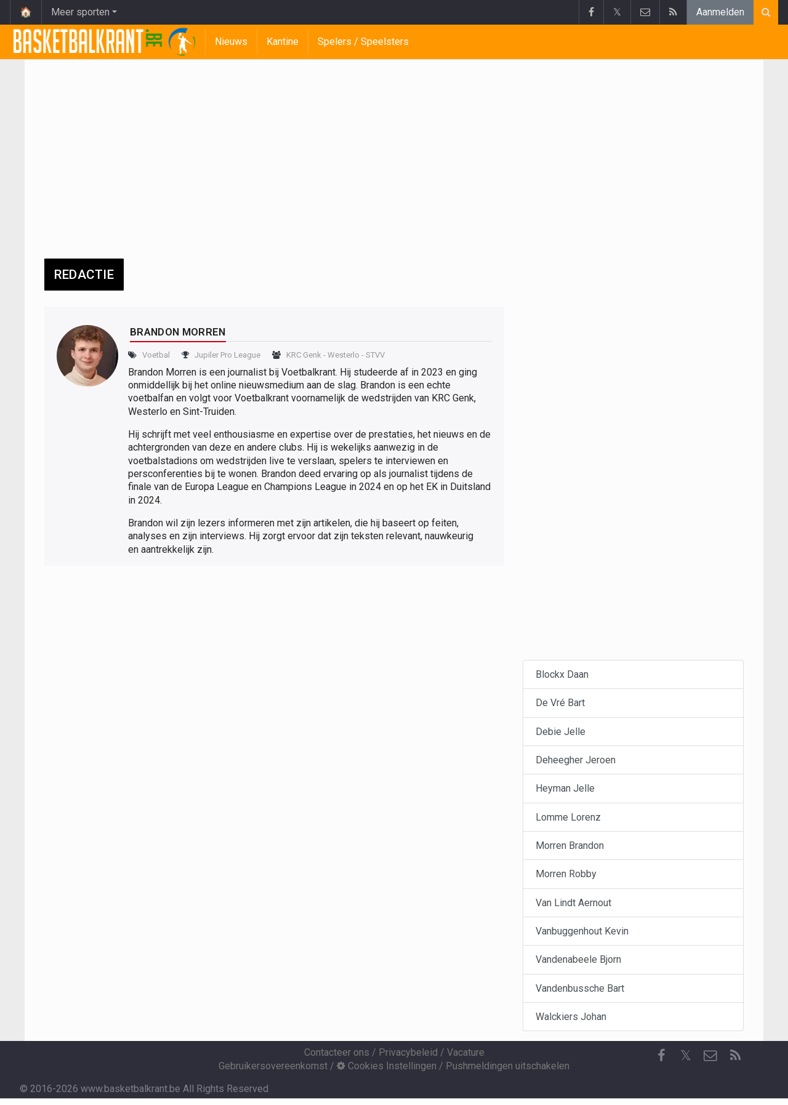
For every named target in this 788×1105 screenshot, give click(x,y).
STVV (375, 355)
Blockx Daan (562, 674)
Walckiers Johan (571, 1017)
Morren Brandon (570, 845)
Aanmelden (720, 12)
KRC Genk (303, 355)
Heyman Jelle (565, 788)
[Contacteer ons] (710, 1055)
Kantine (283, 41)
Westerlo (344, 355)
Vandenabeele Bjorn (578, 959)
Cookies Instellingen (386, 1066)
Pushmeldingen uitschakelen (507, 1066)
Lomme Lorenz (568, 817)
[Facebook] (661, 1055)
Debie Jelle (560, 731)
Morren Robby (566, 874)
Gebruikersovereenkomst (273, 1066)
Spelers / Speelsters (363, 41)
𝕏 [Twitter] (685, 1055)
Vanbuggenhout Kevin (582, 931)
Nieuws (231, 41)
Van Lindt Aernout (573, 903)
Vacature (465, 1052)
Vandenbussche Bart (580, 988)
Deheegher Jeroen (576, 760)
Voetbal (156, 355)
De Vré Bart (560, 703)
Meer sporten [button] (80, 12)
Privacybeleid (408, 1052)
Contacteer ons (336, 1052)
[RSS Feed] (735, 1055)
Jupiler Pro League (227, 355)
